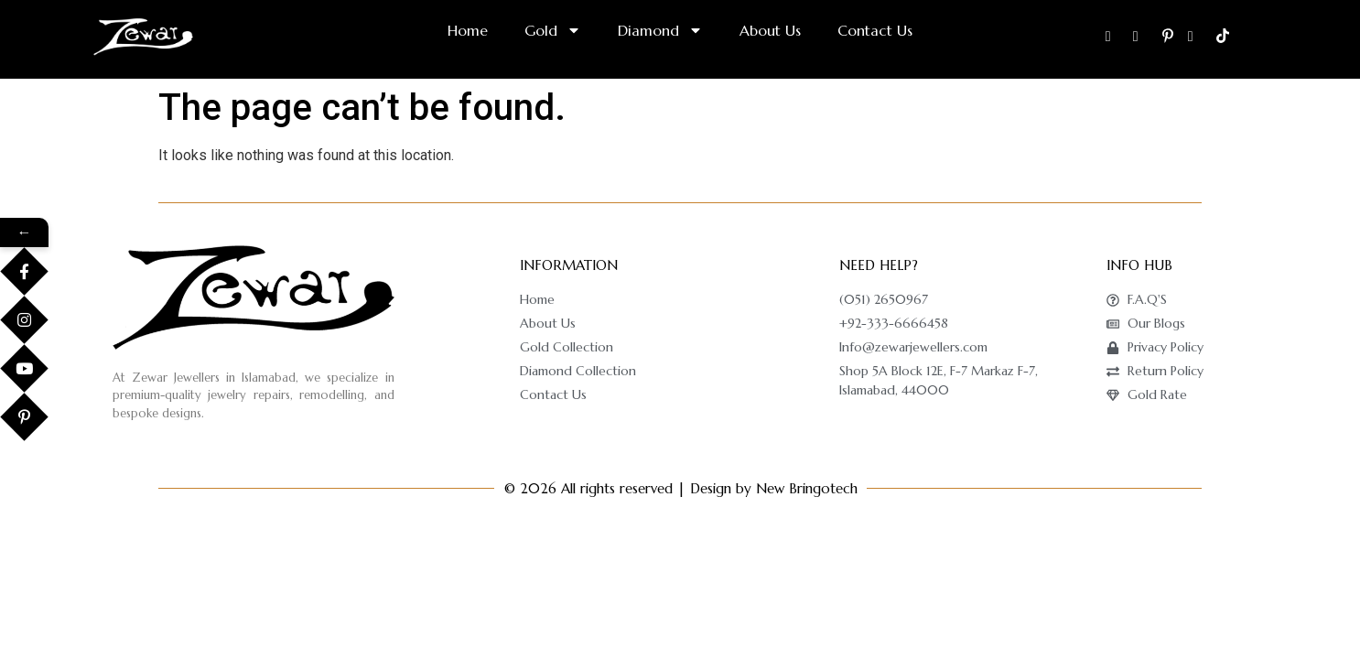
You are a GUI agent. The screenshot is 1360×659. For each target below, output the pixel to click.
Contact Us (874, 30)
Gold (552, 30)
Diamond (660, 30)
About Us (770, 30)
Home (468, 30)
